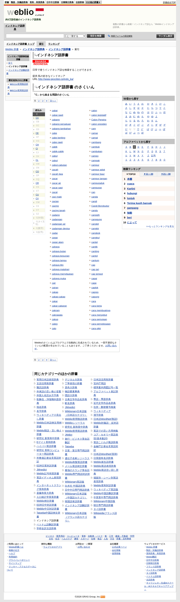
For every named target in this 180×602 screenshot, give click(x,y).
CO (37, 171)
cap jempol (97, 274)
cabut (55, 160)
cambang (96, 142)
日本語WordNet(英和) (105, 454)
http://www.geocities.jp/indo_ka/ (55, 79)
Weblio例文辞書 (45, 500)
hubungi (132, 193)
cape (94, 283)
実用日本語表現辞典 (48, 379)
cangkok (95, 233)
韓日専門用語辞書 (103, 505)
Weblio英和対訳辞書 (105, 485)
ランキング (54, 44)
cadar (55, 233)
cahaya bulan (59, 251)
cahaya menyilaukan (62, 274)
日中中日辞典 (52, 2)
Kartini (131, 188)
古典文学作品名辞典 (76, 399)
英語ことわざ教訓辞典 (106, 442)
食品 (99, 539)
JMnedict (42, 469)
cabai (54, 110)
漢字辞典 (98, 415)
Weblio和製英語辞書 (76, 462)
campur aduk (98, 169)
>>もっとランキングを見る (160, 226)
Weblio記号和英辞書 (48, 473)
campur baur (98, 174)
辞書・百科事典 (123, 539)
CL (37, 160)
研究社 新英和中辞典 (48, 438)
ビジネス (50, 536)
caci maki (57, 196)
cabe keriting (58, 137)
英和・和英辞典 (37, 2)
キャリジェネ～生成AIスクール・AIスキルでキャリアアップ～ (158, 586)
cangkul (95, 237)
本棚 (129, 179)
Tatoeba (69, 446)
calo (54, 328)
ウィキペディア (102, 411)
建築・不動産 (121, 536)
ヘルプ (12, 553)
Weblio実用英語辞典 (76, 430)
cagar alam (58, 242)
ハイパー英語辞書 (46, 446)
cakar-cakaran (59, 306)
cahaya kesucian (60, 256)
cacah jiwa (57, 174)
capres (94, 292)
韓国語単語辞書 (73, 501)
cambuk (95, 147)
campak (95, 160)
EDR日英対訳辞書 (47, 465)
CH (37, 145)
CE (37, 133)
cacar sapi (57, 187)
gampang (132, 208)
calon (94, 110)
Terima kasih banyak (139, 203)
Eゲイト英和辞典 (46, 442)
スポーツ (85, 539)
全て (10, 62)
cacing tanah (58, 210)
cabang (56, 119)
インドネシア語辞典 (33, 49)
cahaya (55, 246)
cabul (54, 156)
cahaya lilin (58, 265)
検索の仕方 (14, 550)
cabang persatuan (61, 124)
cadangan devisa (61, 228)
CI (37, 148)
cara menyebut (99, 315)
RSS (103, 597)
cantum (95, 260)
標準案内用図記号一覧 (106, 387)
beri (129, 217)
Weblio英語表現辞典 (105, 466)
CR (37, 183)
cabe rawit (57, 142)
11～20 (148, 174)
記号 (153, 155)
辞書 (7, 2)
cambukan (96, 151)
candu (94, 210)
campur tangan (99, 178)
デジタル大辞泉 (73, 379)
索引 (41, 44)
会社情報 (116, 550)
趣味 (76, 539)
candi (94, 201)
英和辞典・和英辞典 (155, 553)
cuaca (130, 183)
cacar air (56, 183)
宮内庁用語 (100, 383)
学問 (132, 536)
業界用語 (60, 536)
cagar (55, 237)
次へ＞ (53, 100)
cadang (56, 215)
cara (93, 301)
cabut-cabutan (59, 165)
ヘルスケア (67, 539)
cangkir (95, 228)
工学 (111, 536)
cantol (94, 256)
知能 (129, 212)
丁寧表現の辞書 (73, 383)
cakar (55, 301)
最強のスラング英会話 (77, 470)
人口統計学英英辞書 (48, 497)
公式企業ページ (119, 547)
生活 (57, 539)
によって (132, 222)
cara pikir (96, 328)
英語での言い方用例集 (106, 430)
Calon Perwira (98, 119)
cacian (55, 201)
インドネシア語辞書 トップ (20, 44)
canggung (96, 219)
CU (37, 195)
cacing (55, 206)
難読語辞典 (43, 387)
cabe (54, 133)
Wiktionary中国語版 (104, 501)
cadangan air (59, 224)
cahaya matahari (60, 269)
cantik (94, 246)
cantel (94, 242)
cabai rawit (57, 115)
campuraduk (97, 183)
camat (94, 137)
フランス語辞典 (153, 566)
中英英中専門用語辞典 (106, 497)
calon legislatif (98, 115)
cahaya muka (59, 278)
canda (94, 196)
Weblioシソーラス (75, 422)
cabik (54, 147)
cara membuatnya (100, 310)
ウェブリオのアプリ (52, 547)
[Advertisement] (112, 14)
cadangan (57, 219)
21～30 (166, 174)
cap (93, 265)
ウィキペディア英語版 (106, 489)
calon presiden (99, 124)
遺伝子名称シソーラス (77, 458)
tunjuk (131, 198)
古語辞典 (80, 2)
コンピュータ (73, 536)
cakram (56, 310)
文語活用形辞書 (45, 383)
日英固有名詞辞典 (103, 458)
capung (95, 296)
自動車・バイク (95, 536)
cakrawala (57, 315)
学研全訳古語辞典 (46, 528)
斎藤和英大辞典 (45, 493)
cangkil (95, 224)
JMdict (68, 434)
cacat (54, 192)
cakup (55, 319)
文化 (51, 539)
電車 (84, 536)
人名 (106, 539)
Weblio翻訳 (151, 557)
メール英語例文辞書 (76, 466)
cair (54, 283)
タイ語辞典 (151, 573)
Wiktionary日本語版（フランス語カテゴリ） (76, 517)
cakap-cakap (58, 296)
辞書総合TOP (169, 2)
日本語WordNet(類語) (105, 419)
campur (95, 165)
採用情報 (116, 553)
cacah (55, 169)
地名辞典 (41, 407)
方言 (112, 539)
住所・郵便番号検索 (105, 407)
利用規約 (13, 557)
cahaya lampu (59, 260)
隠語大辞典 (71, 395)
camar (94, 133)
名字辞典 (41, 411)
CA (37, 118)
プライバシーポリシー (19, 560)
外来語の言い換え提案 (49, 391)
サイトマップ (15, 563)
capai (94, 278)
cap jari (95, 269)
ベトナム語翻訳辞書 (48, 524)
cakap (55, 292)
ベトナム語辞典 (153, 576)
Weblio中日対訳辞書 (48, 508)
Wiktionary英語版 (74, 481)
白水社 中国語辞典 (75, 485)
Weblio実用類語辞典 (76, 419)
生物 (93, 539)
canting (95, 251)
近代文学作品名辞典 (105, 403)
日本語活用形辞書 (103, 379)
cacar (55, 178)
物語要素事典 (72, 391)
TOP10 (131, 174)
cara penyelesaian (101, 324)
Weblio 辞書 (12, 49)
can (93, 192)
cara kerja (96, 306)
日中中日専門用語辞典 (77, 489)
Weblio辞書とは (16, 547)
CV (37, 198)
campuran (96, 187)
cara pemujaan (99, 319)
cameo (94, 156)
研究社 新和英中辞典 (76, 426)
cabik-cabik (58, 151)
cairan (55, 287)
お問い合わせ (84, 547)
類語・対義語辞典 (19, 2)
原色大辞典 (71, 387)
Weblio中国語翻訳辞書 (106, 493)
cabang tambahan (61, 128)
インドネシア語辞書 (60, 49)
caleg (54, 324)
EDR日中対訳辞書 (47, 504)
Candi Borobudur (100, 206)
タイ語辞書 (100, 509)
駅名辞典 (70, 403)
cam (93, 128)
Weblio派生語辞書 (104, 462)
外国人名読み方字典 (48, 395)
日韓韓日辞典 (67, 2)
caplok (94, 287)
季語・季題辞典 (102, 399)
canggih (95, 215)
